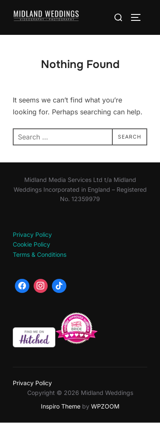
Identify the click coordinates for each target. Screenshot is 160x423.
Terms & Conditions (39, 254)
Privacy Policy (32, 234)
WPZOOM (105, 406)
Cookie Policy (31, 244)
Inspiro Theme (60, 406)
